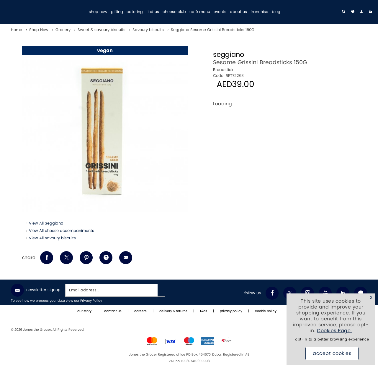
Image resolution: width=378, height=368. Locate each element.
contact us (113, 311)
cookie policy (265, 311)
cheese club (174, 12)
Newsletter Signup (35, 290)
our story (84, 311)
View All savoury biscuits (52, 238)
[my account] (361, 12)
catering (135, 12)
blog (276, 12)
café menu (199, 12)
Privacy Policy (91, 301)
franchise (259, 12)
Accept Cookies (332, 353)
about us (238, 12)
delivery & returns (173, 311)
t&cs (203, 311)
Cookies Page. (334, 331)
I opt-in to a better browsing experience (331, 339)
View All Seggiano (46, 223)
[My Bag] (370, 12)
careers (140, 311)
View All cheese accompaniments (61, 230)
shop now (98, 12)
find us (152, 12)
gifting (117, 12)
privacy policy (231, 311)
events (220, 12)
